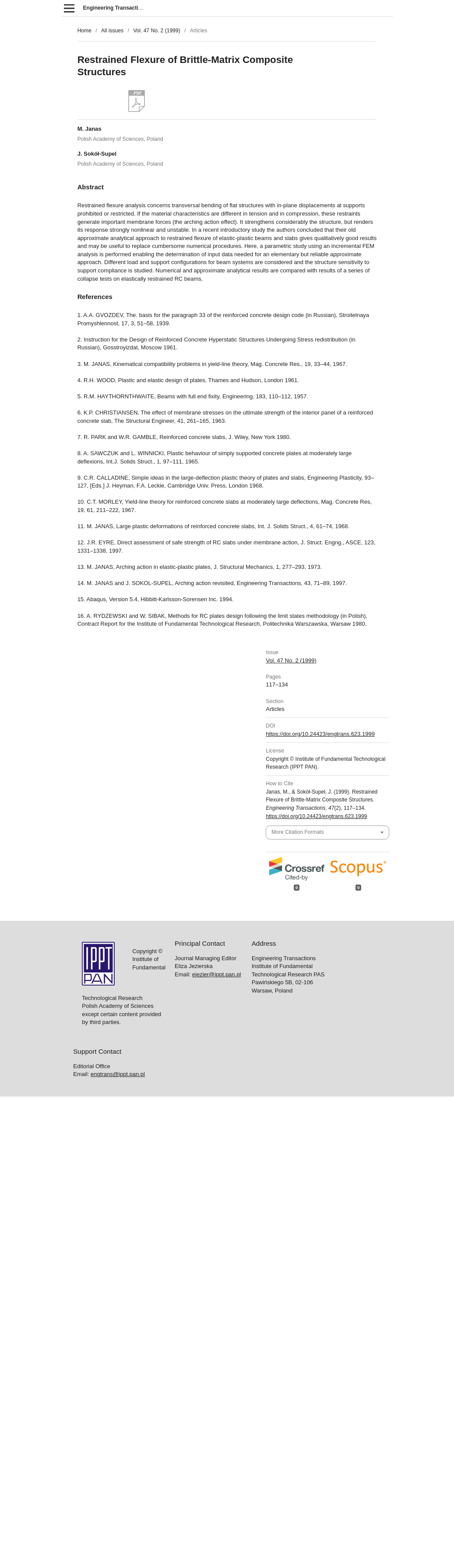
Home (84, 31)
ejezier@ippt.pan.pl (216, 974)
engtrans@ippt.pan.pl (118, 1074)
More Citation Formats (297, 832)
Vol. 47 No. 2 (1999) (156, 31)
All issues (112, 31)
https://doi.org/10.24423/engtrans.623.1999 (320, 734)
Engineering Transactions (115, 8)
